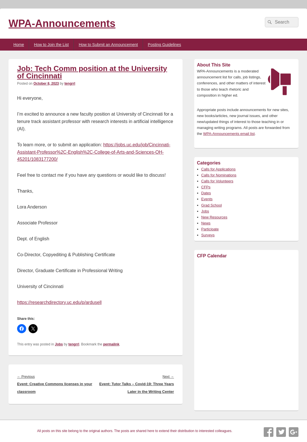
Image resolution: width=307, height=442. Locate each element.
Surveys (208, 235)
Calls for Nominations (219, 175)
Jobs (59, 344)
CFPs (206, 187)
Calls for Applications (218, 169)
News (206, 223)
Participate (210, 229)
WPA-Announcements (62, 23)
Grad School (211, 205)
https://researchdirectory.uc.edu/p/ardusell (59, 302)
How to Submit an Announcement (108, 44)
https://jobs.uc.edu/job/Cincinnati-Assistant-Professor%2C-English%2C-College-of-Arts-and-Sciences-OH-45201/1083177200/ (93, 152)
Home (18, 44)
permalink (111, 344)
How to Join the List (51, 44)
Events (207, 199)
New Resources (214, 217)
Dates (206, 193)
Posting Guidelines (164, 44)
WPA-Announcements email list (229, 134)
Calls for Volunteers (217, 181)
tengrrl (69, 84)
